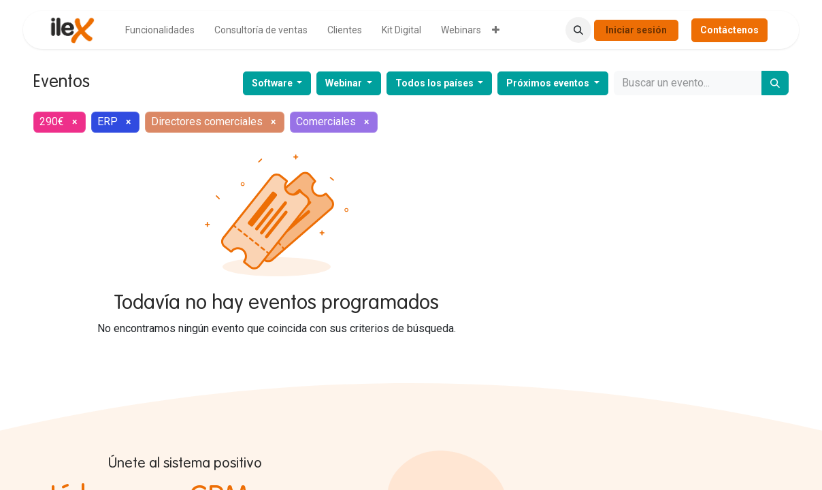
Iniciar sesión (636, 29)
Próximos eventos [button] (548, 83)
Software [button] (273, 83)
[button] (578, 30)
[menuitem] (160, 30)
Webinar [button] (344, 83)
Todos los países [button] (435, 83)
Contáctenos (729, 29)
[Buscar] (775, 83)
